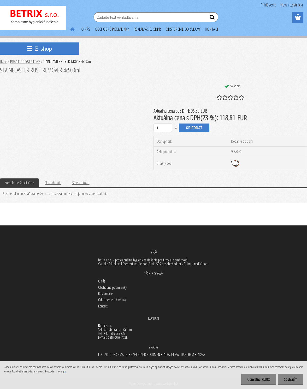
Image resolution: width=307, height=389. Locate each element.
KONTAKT (211, 29)
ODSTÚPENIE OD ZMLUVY (183, 29)
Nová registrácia (291, 5)
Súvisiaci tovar (80, 182)
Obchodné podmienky (112, 287)
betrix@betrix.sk (118, 337)
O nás (101, 281)
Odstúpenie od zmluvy (112, 299)
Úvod (3, 62)
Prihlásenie (268, 5)
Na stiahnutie (53, 182)
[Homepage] (70, 28)
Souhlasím (290, 379)
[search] (212, 18)
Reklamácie (105, 293)
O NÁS (85, 29)
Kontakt (103, 306)
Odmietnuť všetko (258, 379)
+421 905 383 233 (114, 333)
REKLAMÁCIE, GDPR (147, 29)
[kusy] (163, 128)
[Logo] (33, 18)
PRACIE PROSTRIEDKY (25, 62)
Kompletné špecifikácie (19, 182)
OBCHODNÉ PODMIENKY (112, 29)
